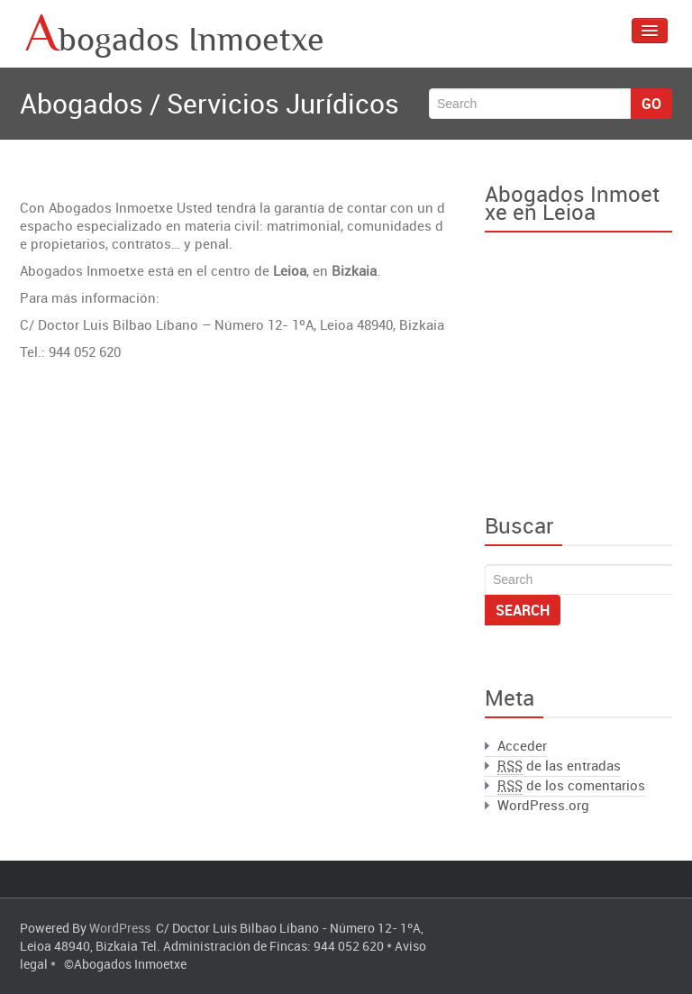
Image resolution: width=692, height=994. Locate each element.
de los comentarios (571, 785)
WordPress (119, 927)
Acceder (522, 745)
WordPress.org (543, 805)
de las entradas (559, 765)
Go (651, 104)
